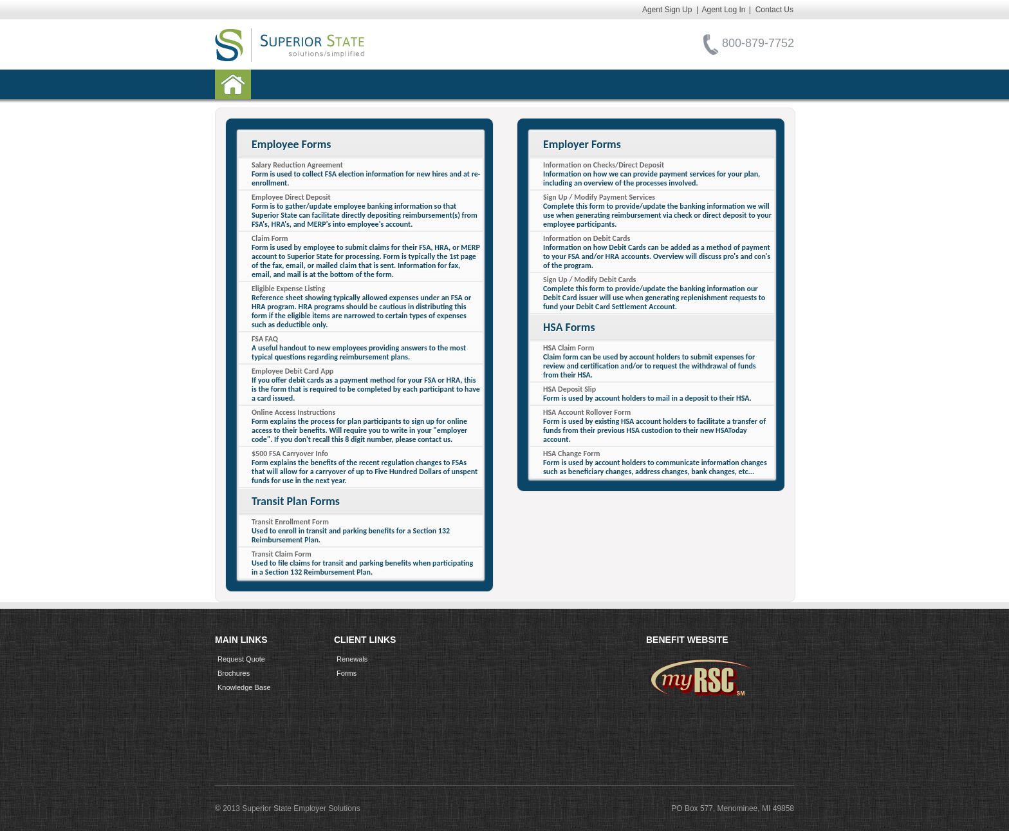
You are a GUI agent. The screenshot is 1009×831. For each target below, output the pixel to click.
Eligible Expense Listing (288, 288)
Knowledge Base (244, 687)
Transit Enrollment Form (290, 521)
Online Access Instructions (293, 412)
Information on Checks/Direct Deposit (603, 164)
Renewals (352, 659)
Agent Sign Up (667, 9)
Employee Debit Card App (292, 371)
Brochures (234, 673)
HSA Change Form (571, 453)
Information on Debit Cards (586, 238)
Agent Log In (723, 9)
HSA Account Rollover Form (587, 412)
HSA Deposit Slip (569, 389)
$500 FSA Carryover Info (290, 453)
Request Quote (241, 659)
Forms (346, 673)
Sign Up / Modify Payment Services (599, 197)
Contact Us (774, 9)
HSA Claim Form (569, 347)
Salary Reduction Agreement (297, 164)
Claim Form (270, 238)
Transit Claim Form (281, 554)
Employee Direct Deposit (291, 197)
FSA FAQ (265, 338)
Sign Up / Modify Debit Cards (589, 279)
